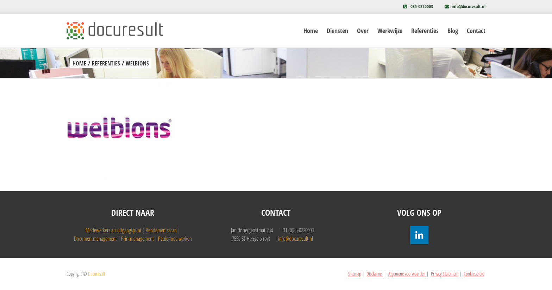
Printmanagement (137, 238)
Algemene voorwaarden (407, 273)
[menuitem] (315, 31)
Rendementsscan (161, 230)
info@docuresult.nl (468, 6)
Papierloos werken (175, 238)
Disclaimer (374, 273)
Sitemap (354, 273)
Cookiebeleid (474, 273)
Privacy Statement (444, 273)
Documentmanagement (95, 238)
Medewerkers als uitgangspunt (114, 230)
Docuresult (96, 273)
